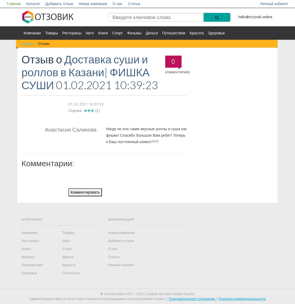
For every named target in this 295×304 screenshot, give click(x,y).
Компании (32, 33)
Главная (14, 4)
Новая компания (93, 4)
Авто (90, 33)
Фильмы (134, 33)
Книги (103, 33)
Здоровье (216, 33)
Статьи (134, 4)
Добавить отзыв (59, 4)
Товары (51, 33)
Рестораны (71, 33)
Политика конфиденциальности (242, 299)
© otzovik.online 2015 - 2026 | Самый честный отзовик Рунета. (147, 294)
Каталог (33, 4)
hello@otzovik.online (255, 17)
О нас (118, 4)
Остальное (71, 273)
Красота (197, 33)
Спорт (117, 33)
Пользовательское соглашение (192, 299)
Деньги (152, 33)
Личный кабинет (274, 4)
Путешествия (173, 33)
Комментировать (85, 192)
